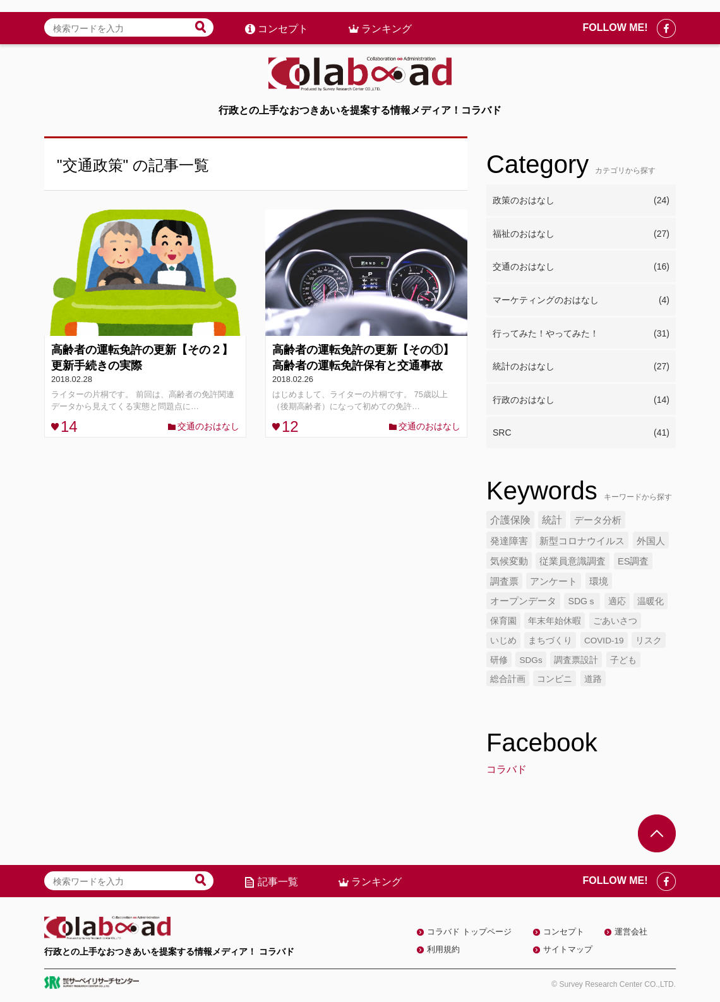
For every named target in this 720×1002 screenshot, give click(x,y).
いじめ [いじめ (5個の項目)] (503, 640)
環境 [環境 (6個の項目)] (598, 581)
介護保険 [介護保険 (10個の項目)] (510, 520)
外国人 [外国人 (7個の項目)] (651, 540)
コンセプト (283, 16)
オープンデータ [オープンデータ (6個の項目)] (523, 601)
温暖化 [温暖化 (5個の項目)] (650, 601)
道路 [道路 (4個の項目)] (593, 679)
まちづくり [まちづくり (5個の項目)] (550, 640)
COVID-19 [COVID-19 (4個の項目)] (604, 640)
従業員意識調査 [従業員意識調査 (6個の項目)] (572, 561)
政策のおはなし (581, 200)
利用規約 (443, 949)
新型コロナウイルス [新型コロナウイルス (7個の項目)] (582, 540)
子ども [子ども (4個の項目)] (623, 660)
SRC (581, 433)
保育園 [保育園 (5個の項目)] (503, 621)
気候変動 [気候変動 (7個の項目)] (509, 561)
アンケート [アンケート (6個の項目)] (553, 581)
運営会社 (631, 931)
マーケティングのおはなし (581, 300)
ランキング (386, 16)
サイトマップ (567, 949)
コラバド (506, 769)
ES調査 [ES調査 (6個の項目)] (633, 561)
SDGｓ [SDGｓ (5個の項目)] (582, 601)
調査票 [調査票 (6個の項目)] (504, 581)
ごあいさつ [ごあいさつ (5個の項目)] (615, 621)
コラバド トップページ (469, 931)
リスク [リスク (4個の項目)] (648, 640)
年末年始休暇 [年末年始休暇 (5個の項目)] (554, 621)
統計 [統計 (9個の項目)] (552, 520)
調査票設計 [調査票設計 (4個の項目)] (576, 660)
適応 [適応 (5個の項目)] (617, 601)
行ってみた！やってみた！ (581, 334)
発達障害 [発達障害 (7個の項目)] (509, 540)
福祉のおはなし (581, 234)
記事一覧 (278, 881)
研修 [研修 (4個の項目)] (499, 660)
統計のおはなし (581, 367)
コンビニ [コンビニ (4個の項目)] (554, 679)
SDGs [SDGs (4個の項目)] (530, 660)
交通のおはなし (208, 426)
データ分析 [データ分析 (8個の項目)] (597, 520)
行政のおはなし (581, 400)
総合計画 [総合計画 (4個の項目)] (507, 679)
